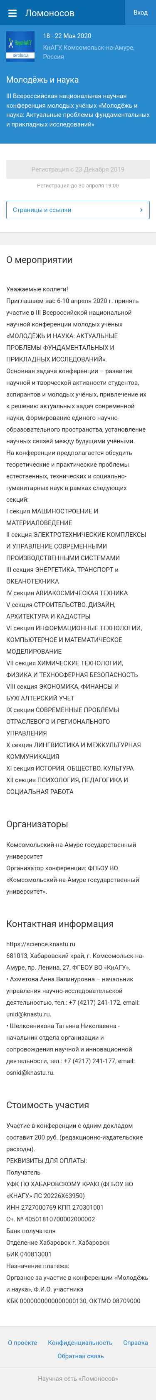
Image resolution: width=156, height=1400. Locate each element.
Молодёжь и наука (42, 80)
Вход (141, 12)
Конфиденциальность (80, 1343)
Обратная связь (80, 1356)
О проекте (22, 1343)
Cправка (135, 1343)
